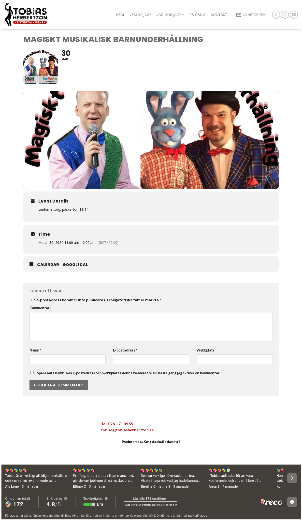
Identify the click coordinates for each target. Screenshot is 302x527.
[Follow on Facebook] (276, 15)
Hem (120, 14)
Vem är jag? (140, 14)
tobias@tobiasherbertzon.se (127, 429)
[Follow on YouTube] (294, 15)
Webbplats (206, 350)
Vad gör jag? (170, 14)
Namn (35, 350)
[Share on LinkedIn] (72, 425)
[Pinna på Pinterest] (61, 425)
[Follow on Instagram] (285, 15)
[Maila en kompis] (51, 425)
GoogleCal (75, 264)
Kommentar (40, 308)
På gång (197, 14)
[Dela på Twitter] (40, 425)
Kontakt (219, 14)
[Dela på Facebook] (30, 425)
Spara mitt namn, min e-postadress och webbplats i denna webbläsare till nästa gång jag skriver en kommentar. (128, 373)
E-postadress (125, 350)
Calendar (48, 264)
